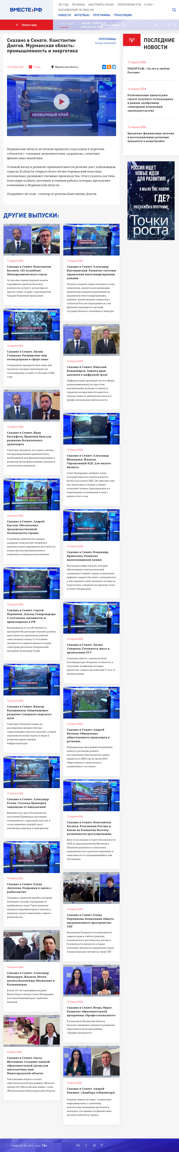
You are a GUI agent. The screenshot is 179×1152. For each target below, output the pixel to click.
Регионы (78, 4)
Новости (64, 15)
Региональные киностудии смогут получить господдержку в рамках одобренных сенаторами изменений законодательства (150, 102)
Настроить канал (101, 4)
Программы (101, 15)
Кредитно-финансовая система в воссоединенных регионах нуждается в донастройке (150, 137)
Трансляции (123, 15)
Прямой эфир (26, 25)
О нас (149, 4)
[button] (174, 10)
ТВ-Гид (63, 4)
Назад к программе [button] (105, 42)
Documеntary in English (76, 9)
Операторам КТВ (129, 4)
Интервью (82, 15)
